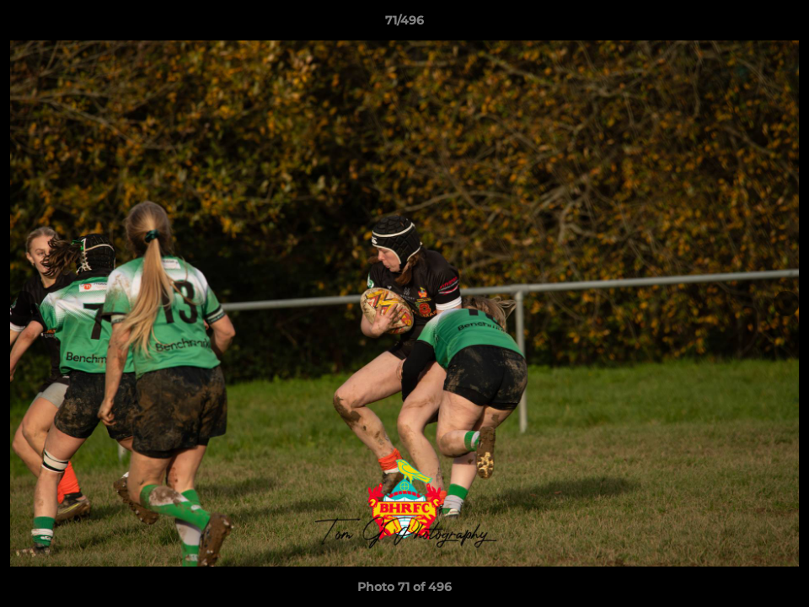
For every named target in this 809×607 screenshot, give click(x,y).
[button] (779, 24)
